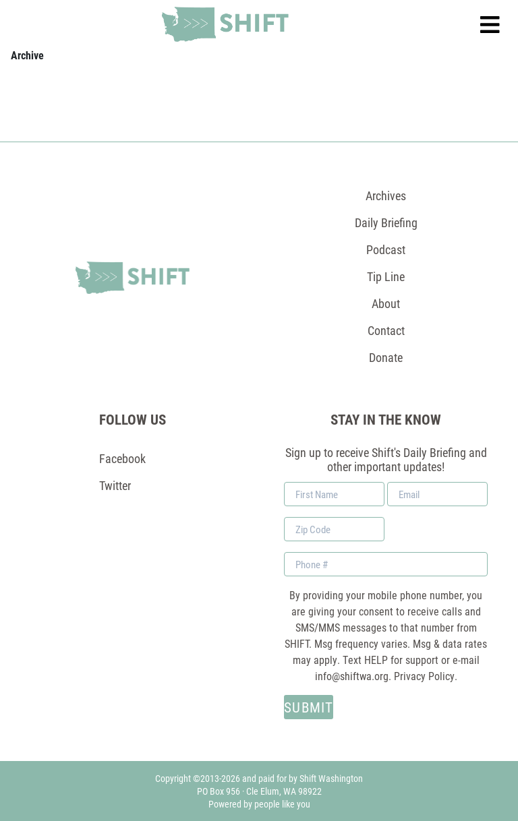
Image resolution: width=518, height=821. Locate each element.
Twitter (115, 485)
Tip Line (386, 276)
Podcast (385, 249)
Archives (386, 195)
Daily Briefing (386, 222)
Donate (386, 357)
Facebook (122, 458)
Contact (386, 330)
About (386, 303)
